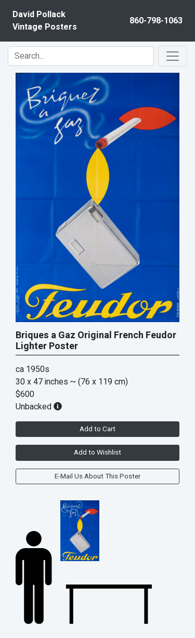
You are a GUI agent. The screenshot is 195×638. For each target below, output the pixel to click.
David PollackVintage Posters (44, 20)
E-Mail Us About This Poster (97, 476)
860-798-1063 (156, 21)
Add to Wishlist (97, 452)
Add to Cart (97, 429)
